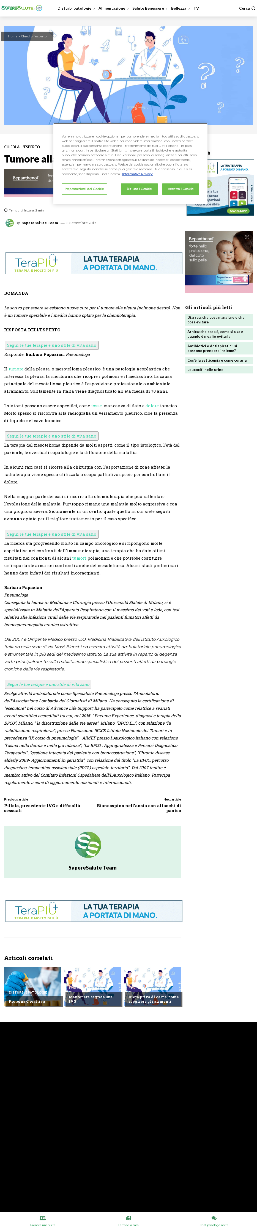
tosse (96, 405)
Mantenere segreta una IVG (91, 999)
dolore (152, 405)
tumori (79, 558)
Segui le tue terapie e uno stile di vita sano (51, 345)
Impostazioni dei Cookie (84, 189)
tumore (16, 369)
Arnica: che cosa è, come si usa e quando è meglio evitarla (215, 334)
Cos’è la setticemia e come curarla (217, 360)
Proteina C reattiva (27, 1001)
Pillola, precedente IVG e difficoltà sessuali (42, 808)
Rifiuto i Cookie (139, 189)
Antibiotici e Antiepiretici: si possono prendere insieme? (212, 348)
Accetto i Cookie (181, 189)
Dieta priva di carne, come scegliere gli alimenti (153, 999)
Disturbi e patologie (28, 992)
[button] (247, 8)
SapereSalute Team (39, 223)
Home (12, 36)
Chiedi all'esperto (34, 36)
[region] (130, 163)
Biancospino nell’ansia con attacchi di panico (139, 808)
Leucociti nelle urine (205, 369)
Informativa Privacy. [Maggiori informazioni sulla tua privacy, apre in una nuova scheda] (137, 174)
